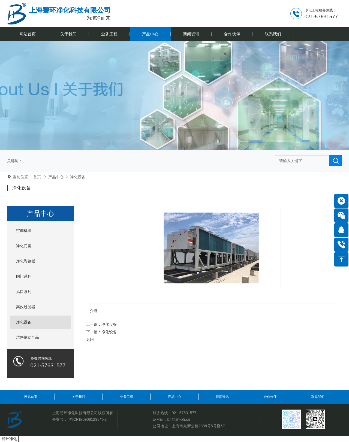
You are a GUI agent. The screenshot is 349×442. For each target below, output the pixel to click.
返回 (90, 339)
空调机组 (23, 230)
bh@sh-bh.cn (178, 419)
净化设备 (77, 177)
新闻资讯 (222, 397)
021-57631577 (184, 413)
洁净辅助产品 (27, 337)
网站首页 (30, 397)
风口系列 (23, 291)
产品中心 (56, 177)
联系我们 (317, 397)
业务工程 (126, 397)
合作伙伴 (270, 397)
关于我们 (78, 397)
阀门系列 (23, 276)
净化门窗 (23, 246)
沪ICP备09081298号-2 (87, 419)
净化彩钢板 (25, 261)
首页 (37, 177)
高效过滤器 (25, 307)
